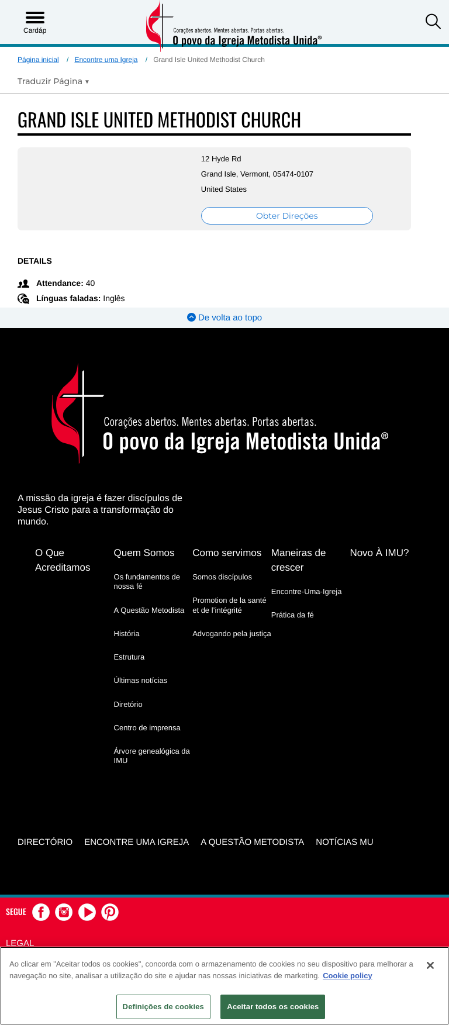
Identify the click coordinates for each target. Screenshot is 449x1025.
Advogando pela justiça (231, 633)
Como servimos (226, 552)
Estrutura (129, 657)
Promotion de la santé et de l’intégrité (229, 605)
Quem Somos (144, 552)
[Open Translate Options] (53, 81)
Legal (20, 943)
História (127, 633)
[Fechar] (430, 965)
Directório (45, 842)
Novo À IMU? (379, 552)
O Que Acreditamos (62, 560)
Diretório (128, 704)
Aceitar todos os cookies (273, 1006)
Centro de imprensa (147, 727)
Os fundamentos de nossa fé (147, 581)
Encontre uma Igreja (105, 60)
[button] (433, 23)
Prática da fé (292, 614)
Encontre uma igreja (136, 842)
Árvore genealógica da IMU (152, 756)
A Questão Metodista (149, 610)
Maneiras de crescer (298, 560)
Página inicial (38, 60)
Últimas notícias (141, 680)
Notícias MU (344, 842)
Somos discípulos (222, 576)
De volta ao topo (224, 318)
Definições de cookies (163, 1006)
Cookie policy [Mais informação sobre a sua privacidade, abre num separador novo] (347, 975)
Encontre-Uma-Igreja (306, 591)
